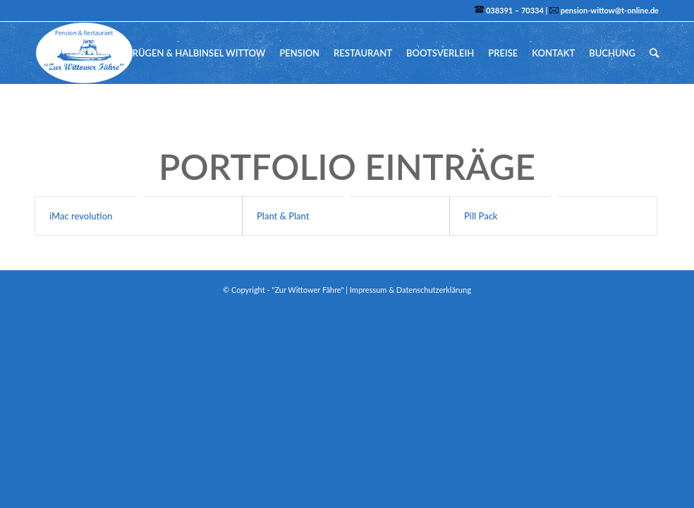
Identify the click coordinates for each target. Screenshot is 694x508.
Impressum (368, 289)
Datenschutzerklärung (433, 289)
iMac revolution (80, 216)
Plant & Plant (283, 216)
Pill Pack (481, 216)
